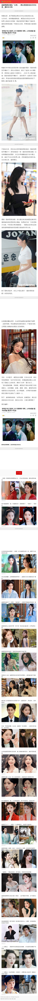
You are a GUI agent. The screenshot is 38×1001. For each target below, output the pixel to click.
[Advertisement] (19, 309)
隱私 (12, 998)
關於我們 (2, 998)
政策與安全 (7, 998)
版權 (15, 998)
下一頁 (19, 472)
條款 (10, 998)
